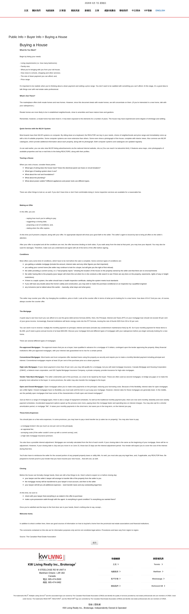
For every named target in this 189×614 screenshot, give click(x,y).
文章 (97, 10)
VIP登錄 (148, 10)
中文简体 (136, 10)
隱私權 (97, 604)
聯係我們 (123, 10)
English (160, 10)
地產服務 (50, 10)
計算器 (62, 10)
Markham (157, 572)
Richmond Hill (157, 586)
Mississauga (157, 579)
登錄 (90, 604)
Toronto (157, 564)
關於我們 (36, 10)
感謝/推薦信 (109, 10)
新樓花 (88, 10)
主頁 (26, 10)
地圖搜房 (114, 572)
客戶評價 (114, 579)
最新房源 (75, 10)
